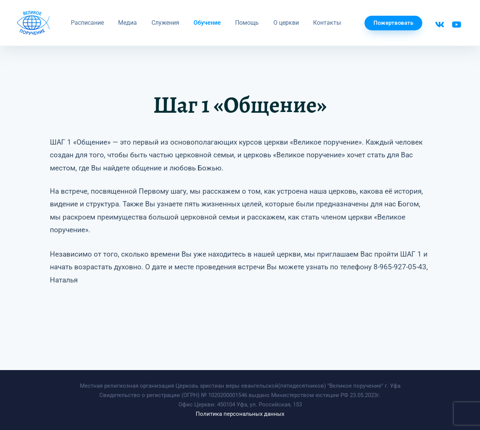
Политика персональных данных (240, 414)
